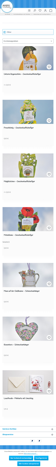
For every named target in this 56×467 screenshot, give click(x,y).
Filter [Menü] (7, 31)
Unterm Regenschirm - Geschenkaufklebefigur (22, 74)
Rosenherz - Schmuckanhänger (16, 345)
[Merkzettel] (40, 10)
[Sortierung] (28, 41)
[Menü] (29, 10)
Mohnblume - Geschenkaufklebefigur (18, 235)
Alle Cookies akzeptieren (29, 464)
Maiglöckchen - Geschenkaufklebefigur (19, 181)
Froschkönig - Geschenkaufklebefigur (19, 128)
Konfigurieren (41, 458)
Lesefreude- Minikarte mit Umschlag (18, 398)
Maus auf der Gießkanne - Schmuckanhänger (22, 291)
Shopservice (7, 434)
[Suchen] (34, 10)
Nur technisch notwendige (21, 458)
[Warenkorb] (50, 10)
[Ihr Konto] (45, 10)
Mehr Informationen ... (31, 453)
